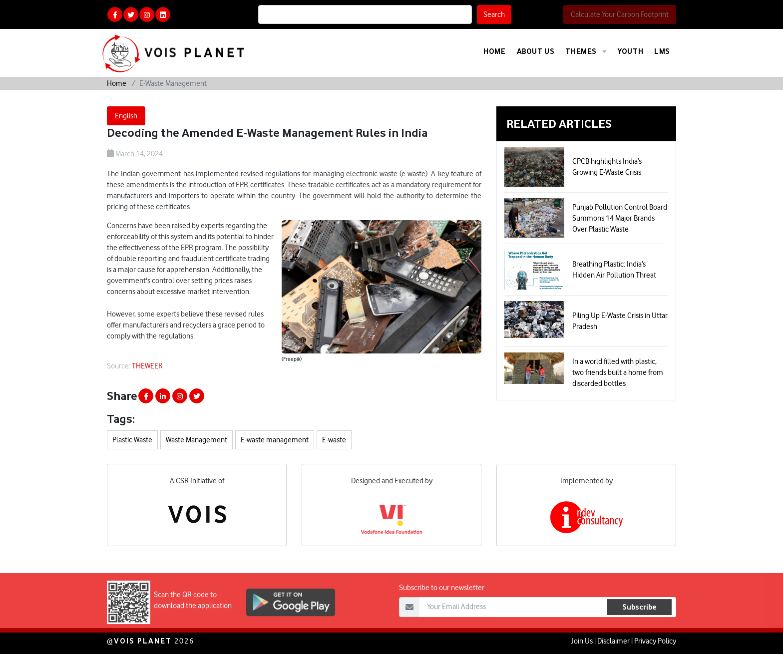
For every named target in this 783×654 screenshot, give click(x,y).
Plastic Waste (132, 439)
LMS (662, 51)
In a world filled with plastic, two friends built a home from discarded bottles (617, 372)
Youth (630, 51)
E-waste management (275, 439)
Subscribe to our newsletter (441, 607)
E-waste (334, 439)
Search (494, 14)
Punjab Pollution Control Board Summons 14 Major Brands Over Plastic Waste (619, 218)
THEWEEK (147, 365)
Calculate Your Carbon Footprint (620, 14)
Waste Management (196, 439)
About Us (536, 51)
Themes (586, 51)
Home (494, 51)
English (126, 115)
